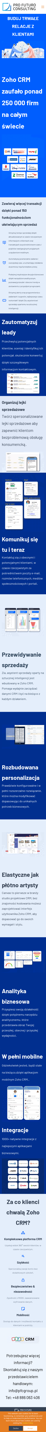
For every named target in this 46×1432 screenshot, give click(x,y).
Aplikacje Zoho (23, 1416)
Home (5, 1416)
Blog (41, 1416)
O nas (12, 1416)
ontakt (35, 1416)
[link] (23, 42)
